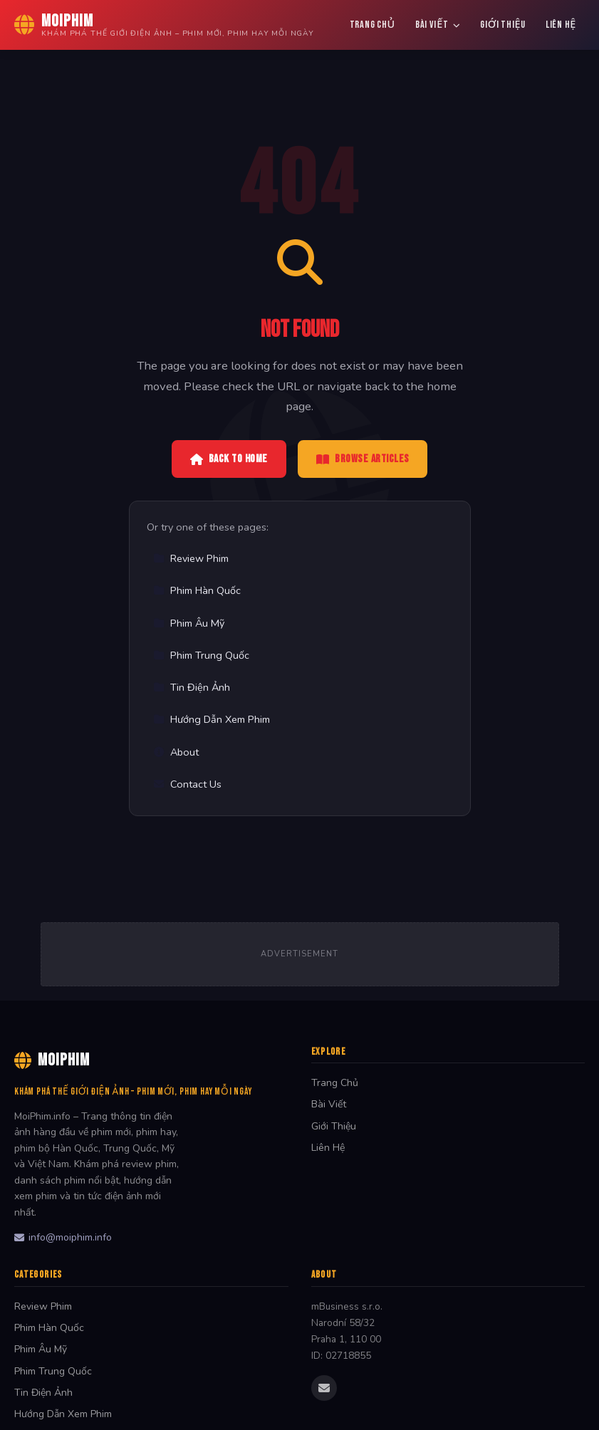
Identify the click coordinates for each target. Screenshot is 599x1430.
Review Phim (191, 558)
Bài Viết (437, 25)
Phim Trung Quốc (201, 655)
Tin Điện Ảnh (191, 687)
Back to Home (229, 459)
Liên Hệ (561, 25)
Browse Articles (363, 459)
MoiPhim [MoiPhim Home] (52, 1060)
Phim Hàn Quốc (197, 590)
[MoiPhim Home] (164, 25)
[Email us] (324, 1388)
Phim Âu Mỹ (188, 623)
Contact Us (187, 784)
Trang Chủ (372, 25)
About (176, 752)
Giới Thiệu (503, 25)
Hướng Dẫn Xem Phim (211, 719)
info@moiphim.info (63, 1237)
